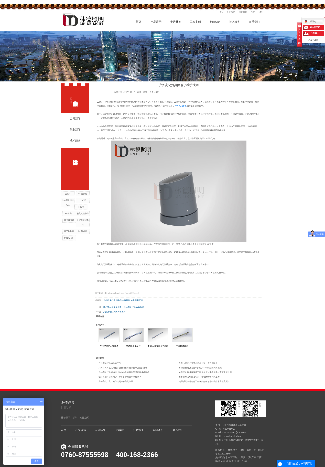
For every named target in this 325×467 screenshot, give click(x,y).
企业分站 (230, 12)
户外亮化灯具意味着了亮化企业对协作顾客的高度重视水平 (205, 372)
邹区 (244, 461)
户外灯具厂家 (137, 300)
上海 (248, 457)
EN (221, 12)
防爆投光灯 (69, 238)
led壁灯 (81, 207)
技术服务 (234, 21)
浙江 (239, 461)
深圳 (243, 457)
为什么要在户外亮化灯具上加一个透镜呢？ (198, 363)
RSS (253, 12)
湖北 (234, 461)
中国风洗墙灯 (182, 346)
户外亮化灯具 (109, 300)
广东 (253, 457)
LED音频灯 (69, 220)
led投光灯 (69, 213)
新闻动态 (215, 21)
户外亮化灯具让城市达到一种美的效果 (116, 381)
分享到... (314, 33)
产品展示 (156, 21)
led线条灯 (82, 231)
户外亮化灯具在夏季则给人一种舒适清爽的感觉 (200, 368)
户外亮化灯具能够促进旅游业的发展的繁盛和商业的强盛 (124, 372)
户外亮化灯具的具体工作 (114, 312)
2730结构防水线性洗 (109, 346)
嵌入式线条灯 (83, 213)
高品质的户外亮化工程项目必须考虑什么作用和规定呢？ (204, 381)
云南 (223, 461)
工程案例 (195, 21)
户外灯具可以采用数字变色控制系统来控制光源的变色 (123, 368)
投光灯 (83, 200)
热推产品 (220, 457)
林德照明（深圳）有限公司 (75, 417)
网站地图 (243, 12)
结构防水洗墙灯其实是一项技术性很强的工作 (199, 377)
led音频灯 (82, 194)
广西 (259, 457)
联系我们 (254, 21)
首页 (136, 21)
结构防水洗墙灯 (123, 300)
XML (261, 12)
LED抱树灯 (69, 231)
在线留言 (315, 27)
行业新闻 (75, 129)
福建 (217, 461)
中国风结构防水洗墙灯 (158, 346)
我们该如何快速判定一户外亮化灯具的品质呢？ (124, 307)
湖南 (228, 461)
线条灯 (68, 194)
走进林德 (175, 21)
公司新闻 (75, 118)
